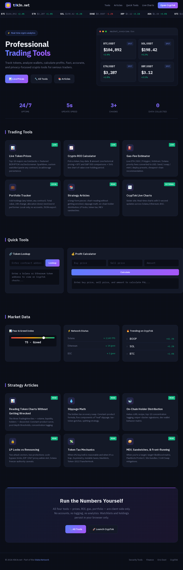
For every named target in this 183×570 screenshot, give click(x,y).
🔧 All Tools (41, 78)
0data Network (42, 559)
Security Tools (136, 559)
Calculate (125, 272)
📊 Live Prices (16, 78)
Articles (118, 5)
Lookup (52, 263)
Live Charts (148, 5)
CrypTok (174, 559)
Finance (150, 559)
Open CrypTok (167, 5)
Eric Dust (162, 559)
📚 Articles (64, 78)
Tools (107, 5)
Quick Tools (132, 5)
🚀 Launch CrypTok (103, 529)
